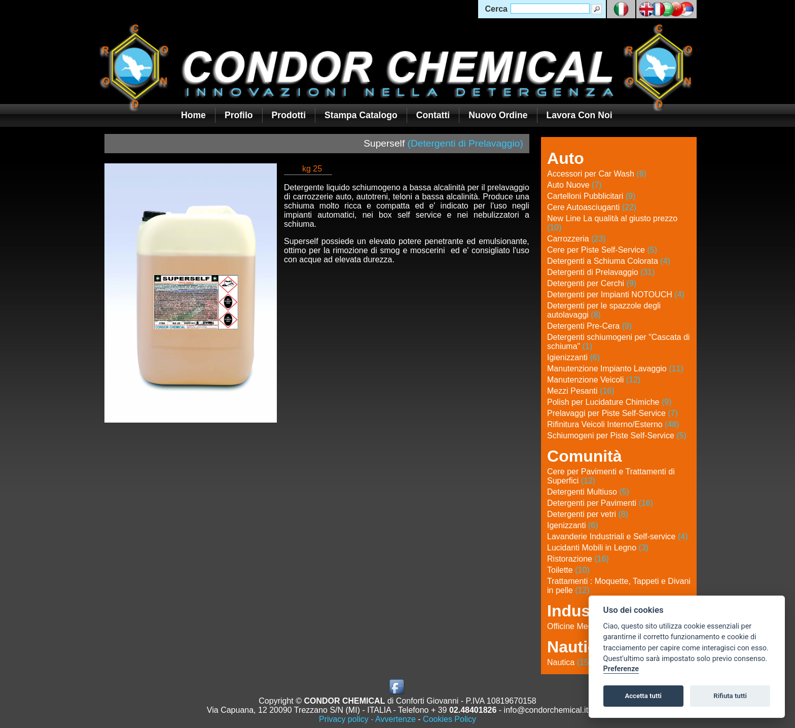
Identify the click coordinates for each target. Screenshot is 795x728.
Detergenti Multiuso (588, 492)
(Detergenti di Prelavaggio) (465, 143)
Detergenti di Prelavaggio (601, 272)
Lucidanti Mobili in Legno (597, 547)
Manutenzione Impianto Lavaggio (615, 368)
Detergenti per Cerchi (591, 283)
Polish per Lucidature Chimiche (609, 402)
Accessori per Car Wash (596, 173)
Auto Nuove (574, 185)
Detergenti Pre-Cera (589, 326)
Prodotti (289, 115)
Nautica (569, 662)
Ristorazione (578, 558)
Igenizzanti (572, 525)
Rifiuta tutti (730, 696)
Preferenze (621, 669)
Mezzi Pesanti (581, 391)
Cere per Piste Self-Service (602, 250)
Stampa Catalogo (360, 115)
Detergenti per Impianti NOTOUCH (615, 294)
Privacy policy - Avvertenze (367, 719)
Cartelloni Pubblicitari (591, 196)
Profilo (239, 115)
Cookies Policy (449, 719)
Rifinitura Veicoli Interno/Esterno (613, 424)
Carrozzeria (576, 238)
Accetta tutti (643, 696)
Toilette (568, 570)
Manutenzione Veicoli (593, 379)
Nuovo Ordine (497, 115)
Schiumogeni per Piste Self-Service (616, 435)
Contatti (433, 115)
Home (193, 115)
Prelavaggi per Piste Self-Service (612, 413)
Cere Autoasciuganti (591, 207)
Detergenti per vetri (587, 514)
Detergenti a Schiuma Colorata (608, 261)
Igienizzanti (573, 357)
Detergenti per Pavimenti (600, 503)
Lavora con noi (579, 115)
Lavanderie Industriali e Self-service (617, 536)
